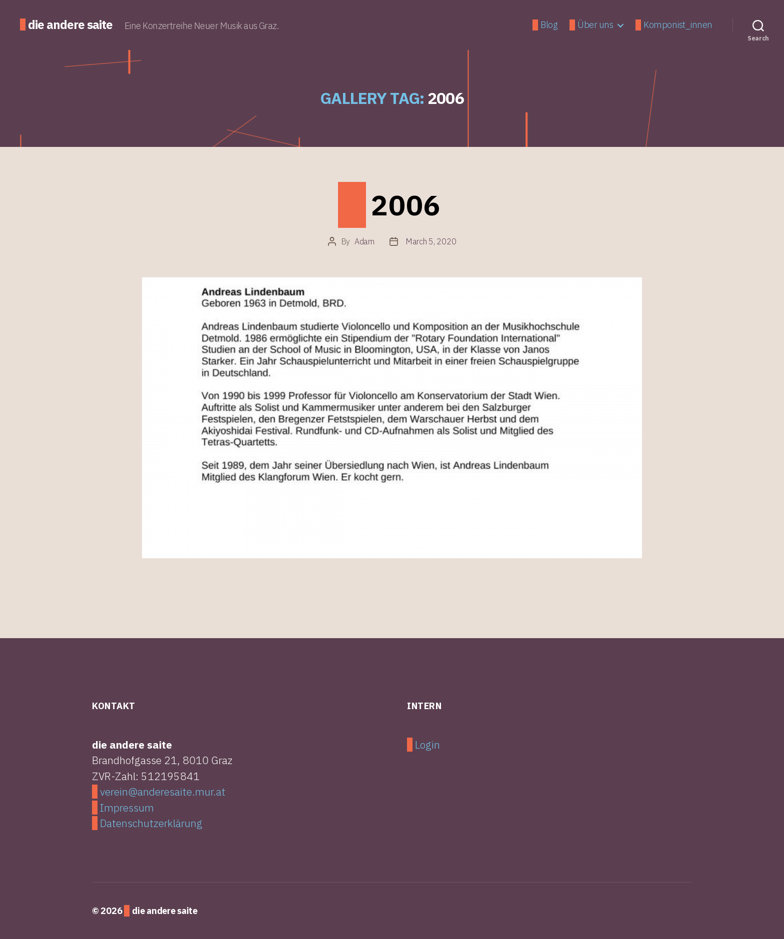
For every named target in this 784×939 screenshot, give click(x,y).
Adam (364, 241)
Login (427, 745)
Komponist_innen (678, 24)
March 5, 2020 (431, 241)
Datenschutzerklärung (151, 823)
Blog (548, 24)
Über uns (595, 24)
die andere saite (70, 24)
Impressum (127, 808)
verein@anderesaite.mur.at (163, 792)
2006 (406, 205)
